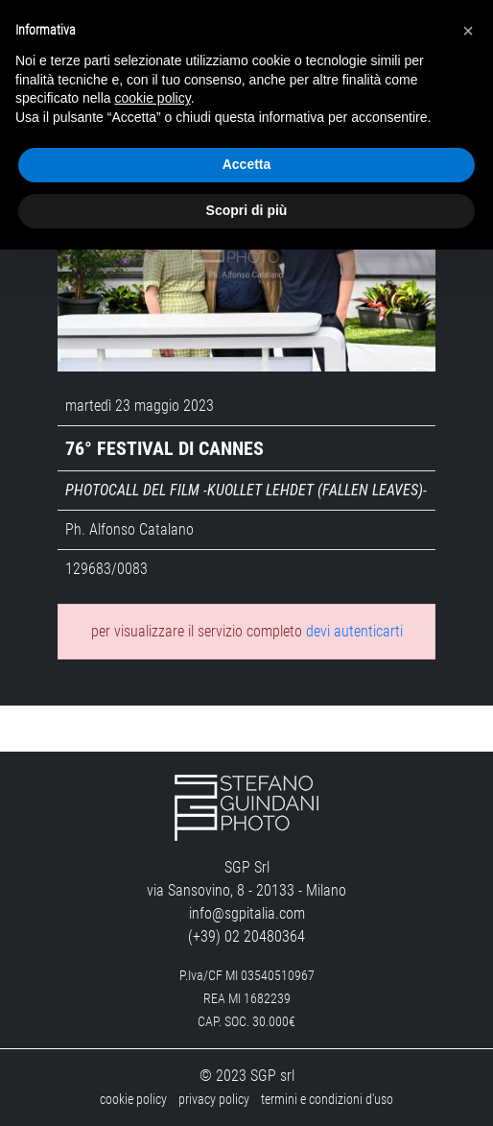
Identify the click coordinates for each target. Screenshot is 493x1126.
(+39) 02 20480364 (246, 936)
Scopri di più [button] (247, 210)
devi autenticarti (354, 631)
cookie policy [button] (153, 98)
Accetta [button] (247, 164)
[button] (468, 30)
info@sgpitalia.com (247, 913)
